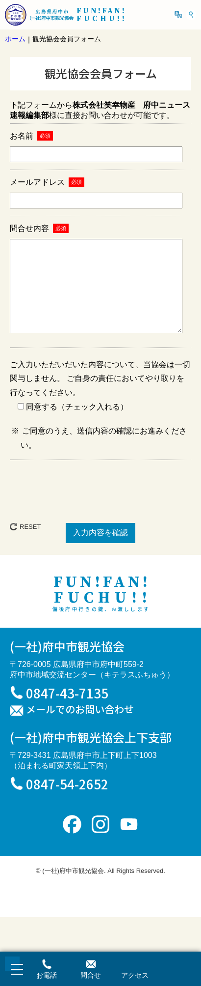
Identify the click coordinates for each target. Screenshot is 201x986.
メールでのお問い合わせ (80, 729)
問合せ (90, 975)
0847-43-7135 (67, 712)
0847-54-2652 (67, 803)
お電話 (46, 975)
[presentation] (100, 509)
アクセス (135, 975)
